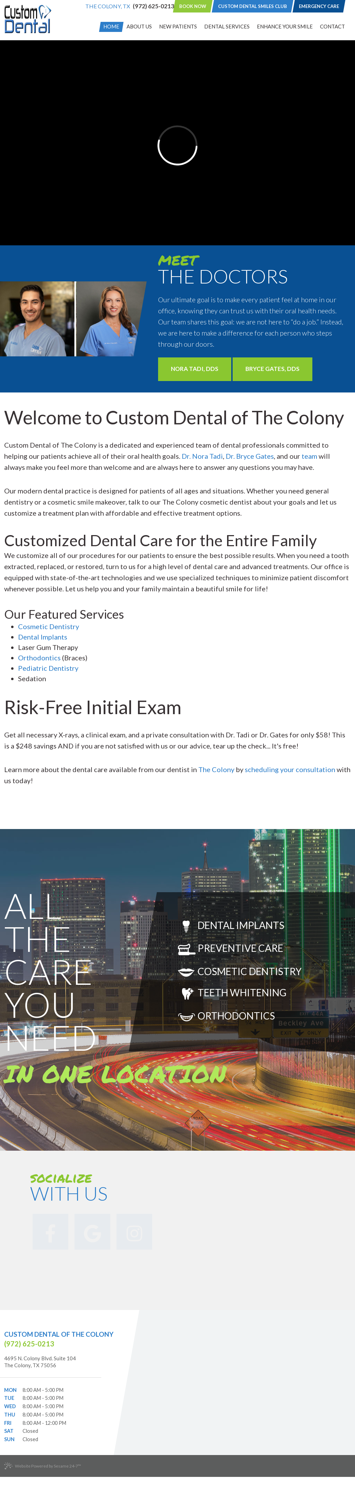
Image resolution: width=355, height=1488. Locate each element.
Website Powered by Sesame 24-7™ (42, 1466)
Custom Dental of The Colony (58, 1334)
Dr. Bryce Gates (250, 456)
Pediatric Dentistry (48, 668)
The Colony (216, 769)
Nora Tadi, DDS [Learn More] (194, 368)
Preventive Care (230, 948)
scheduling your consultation (290, 769)
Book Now (192, 6)
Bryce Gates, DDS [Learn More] (272, 368)
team (310, 456)
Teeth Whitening (232, 993)
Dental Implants (42, 637)
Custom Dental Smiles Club (252, 6)
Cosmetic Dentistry (48, 626)
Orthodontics (40, 657)
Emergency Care (319, 6)
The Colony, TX (107, 6)
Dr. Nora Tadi (202, 456)
